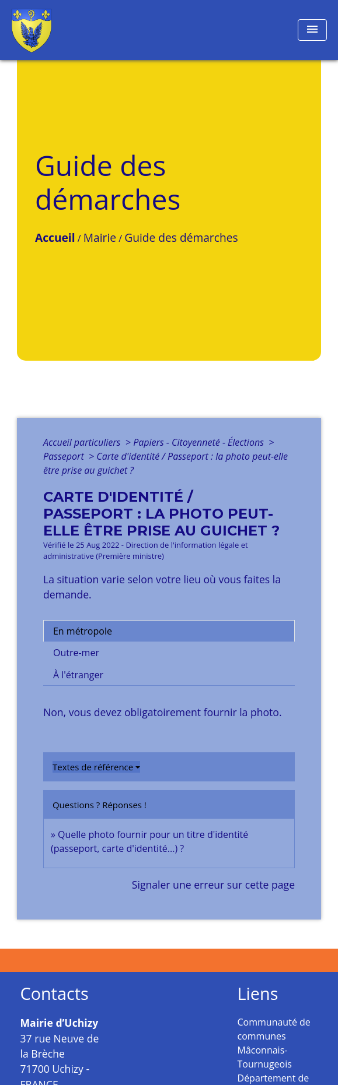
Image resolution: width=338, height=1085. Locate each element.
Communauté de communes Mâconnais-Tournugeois (274, 1043)
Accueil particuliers (83, 442)
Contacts (54, 994)
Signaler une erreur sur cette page (213, 885)
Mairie (99, 237)
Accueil (55, 237)
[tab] (169, 631)
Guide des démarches (181, 237)
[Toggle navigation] (312, 30)
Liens (258, 994)
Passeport (64, 456)
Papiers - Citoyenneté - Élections (199, 442)
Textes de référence (93, 767)
